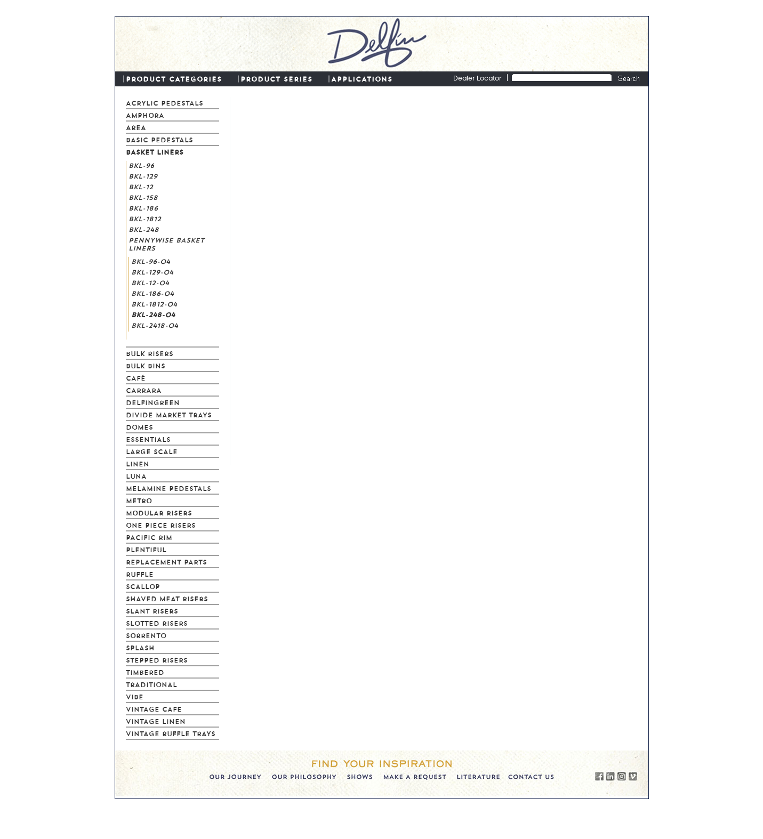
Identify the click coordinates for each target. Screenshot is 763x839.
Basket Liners (154, 151)
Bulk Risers (149, 353)
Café (136, 377)
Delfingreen (153, 402)
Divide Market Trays (169, 414)
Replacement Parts (166, 561)
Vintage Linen (156, 720)
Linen (137, 463)
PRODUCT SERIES (276, 78)
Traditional (151, 684)
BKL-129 (142, 175)
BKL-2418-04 (154, 324)
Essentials (148, 438)
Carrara (144, 389)
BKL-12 (140, 186)
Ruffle (140, 573)
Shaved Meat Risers (167, 598)
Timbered (145, 671)
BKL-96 (141, 165)
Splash (140, 647)
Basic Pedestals (159, 139)
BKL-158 (143, 196)
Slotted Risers (157, 622)
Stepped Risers (157, 659)
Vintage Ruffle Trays (170, 733)
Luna (136, 475)
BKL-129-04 (152, 271)
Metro (139, 500)
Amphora (145, 114)
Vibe (134, 696)
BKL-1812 (144, 218)
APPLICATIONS (361, 78)
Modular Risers (159, 512)
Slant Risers (152, 610)
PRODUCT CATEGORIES (174, 78)
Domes (139, 426)
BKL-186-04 (152, 292)
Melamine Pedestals (168, 488)
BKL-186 (143, 207)
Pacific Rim (149, 537)
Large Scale (152, 451)
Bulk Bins (145, 365)
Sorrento (146, 635)
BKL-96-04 (150, 260)
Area (136, 127)
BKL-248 (143, 228)
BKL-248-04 (153, 314)
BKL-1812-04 (154, 303)
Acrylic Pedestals (164, 102)
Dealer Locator (477, 79)
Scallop (143, 586)
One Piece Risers (161, 524)
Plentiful (146, 549)
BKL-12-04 (150, 282)
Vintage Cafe (154, 708)
